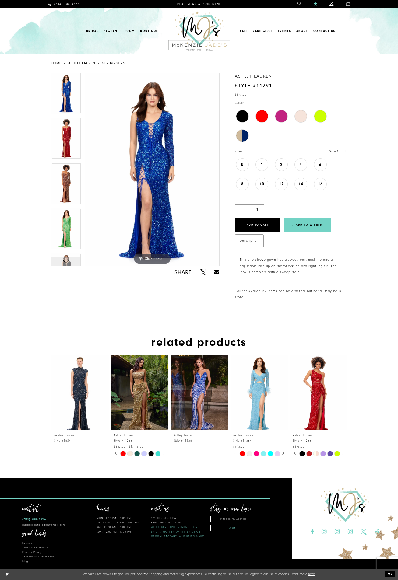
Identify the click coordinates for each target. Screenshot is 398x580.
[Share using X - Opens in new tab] (203, 272)
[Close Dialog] (7, 575)
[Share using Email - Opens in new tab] (217, 272)
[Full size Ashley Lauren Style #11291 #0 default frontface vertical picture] (152, 169)
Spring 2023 (113, 63)
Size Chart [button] (337, 151)
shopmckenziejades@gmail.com (43, 524)
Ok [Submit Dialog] (390, 575)
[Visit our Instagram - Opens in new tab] (324, 532)
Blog (25, 561)
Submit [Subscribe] (233, 528)
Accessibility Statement (38, 556)
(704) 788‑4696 (34, 519)
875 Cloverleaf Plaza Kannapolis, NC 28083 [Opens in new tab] (178, 527)
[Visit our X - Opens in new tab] (363, 532)
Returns (27, 543)
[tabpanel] (66, 95)
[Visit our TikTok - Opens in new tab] (377, 532)
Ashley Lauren (81, 63)
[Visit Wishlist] (316, 4)
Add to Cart (258, 224)
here (311, 574)
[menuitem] (63, 4)
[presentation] (80, 392)
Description (249, 241)
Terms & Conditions (35, 547)
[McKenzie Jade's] (199, 31)
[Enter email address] (233, 519)
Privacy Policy (32, 552)
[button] (299, 4)
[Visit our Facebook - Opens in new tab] (312, 532)
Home (56, 63)
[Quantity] (249, 209)
